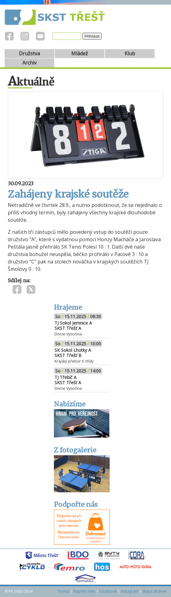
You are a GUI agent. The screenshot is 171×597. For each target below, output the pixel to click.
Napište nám (84, 591)
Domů (63, 591)
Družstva (29, 53)
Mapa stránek (154, 591)
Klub (130, 53)
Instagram (129, 591)
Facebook (108, 591)
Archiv (29, 62)
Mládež (79, 53)
